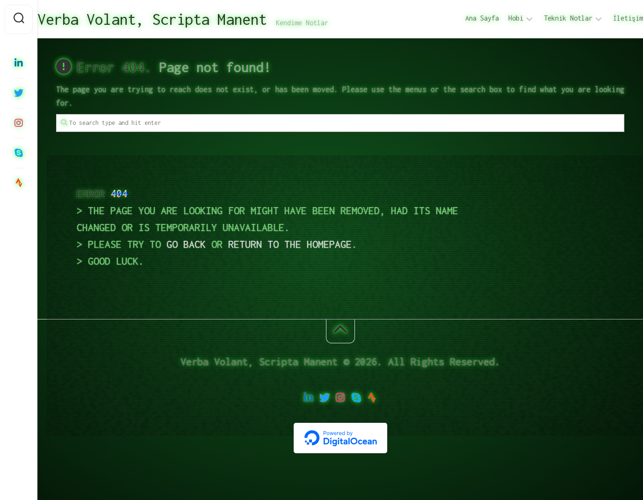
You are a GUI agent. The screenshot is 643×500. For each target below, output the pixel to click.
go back (186, 244)
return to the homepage (290, 244)
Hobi (497, 18)
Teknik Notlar (549, 18)
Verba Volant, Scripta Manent (170, 19)
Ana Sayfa (463, 18)
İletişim (609, 18)
